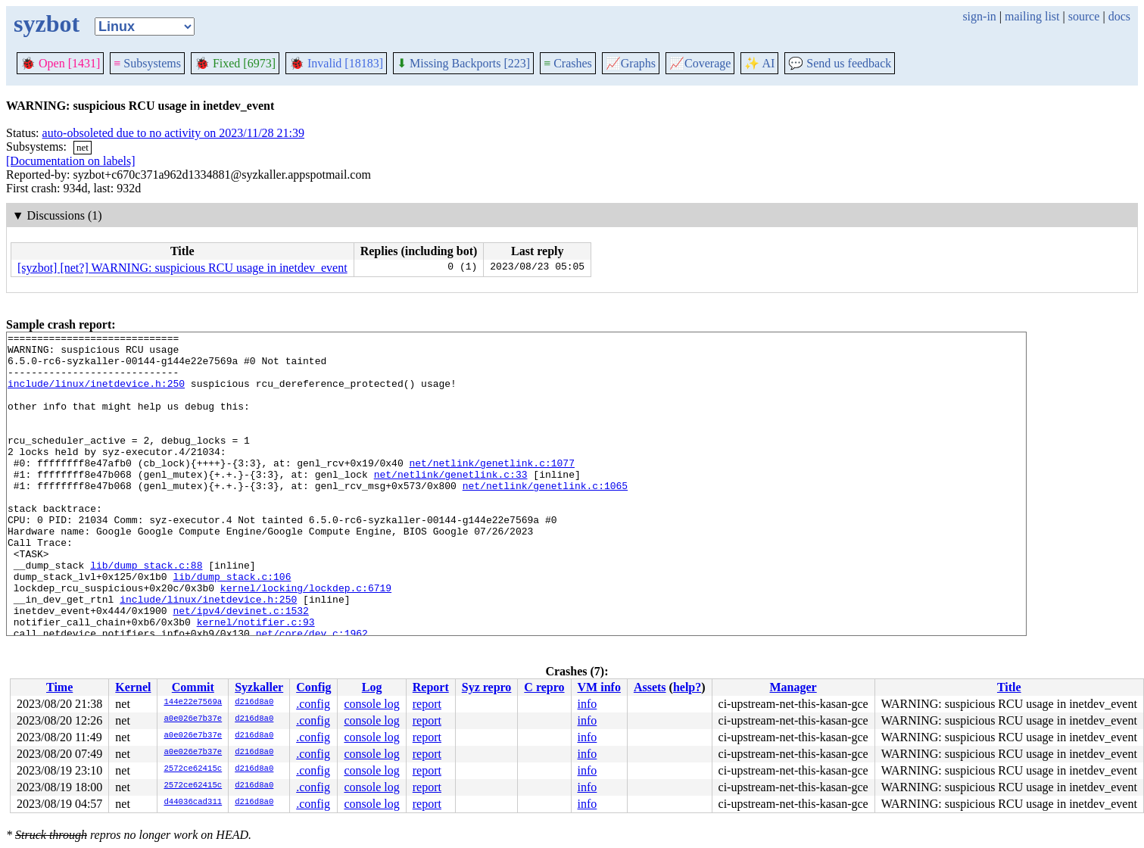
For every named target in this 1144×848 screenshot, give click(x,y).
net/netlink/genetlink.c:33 (451, 503)
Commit (193, 687)
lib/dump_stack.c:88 (146, 612)
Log (372, 687)
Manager (793, 687)
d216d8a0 (254, 702)
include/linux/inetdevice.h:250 (96, 394)
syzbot (46, 23)
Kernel (133, 687)
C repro (544, 687)
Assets (650, 687)
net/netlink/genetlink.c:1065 (545, 517)
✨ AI (759, 63)
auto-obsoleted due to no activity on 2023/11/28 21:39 (173, 132)
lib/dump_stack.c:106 (232, 626)
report (427, 703)
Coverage (700, 63)
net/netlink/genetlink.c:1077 (491, 490)
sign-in (979, 16)
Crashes (568, 63)
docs (1119, 16)
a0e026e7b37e (193, 719)
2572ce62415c (193, 769)
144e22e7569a (193, 702)
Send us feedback (839, 63)
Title (1009, 687)
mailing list (1032, 16)
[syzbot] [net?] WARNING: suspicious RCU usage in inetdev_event (182, 267)
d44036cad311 (193, 802)
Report (431, 687)
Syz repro (487, 687)
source (1084, 16)
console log (371, 703)
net (82, 147)
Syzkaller (259, 687)
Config (313, 687)
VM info (599, 687)
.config (313, 703)
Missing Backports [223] (463, 63)
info (587, 703)
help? (687, 687)
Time (59, 687)
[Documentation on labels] (71, 160)
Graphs (631, 63)
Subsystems (147, 63)
